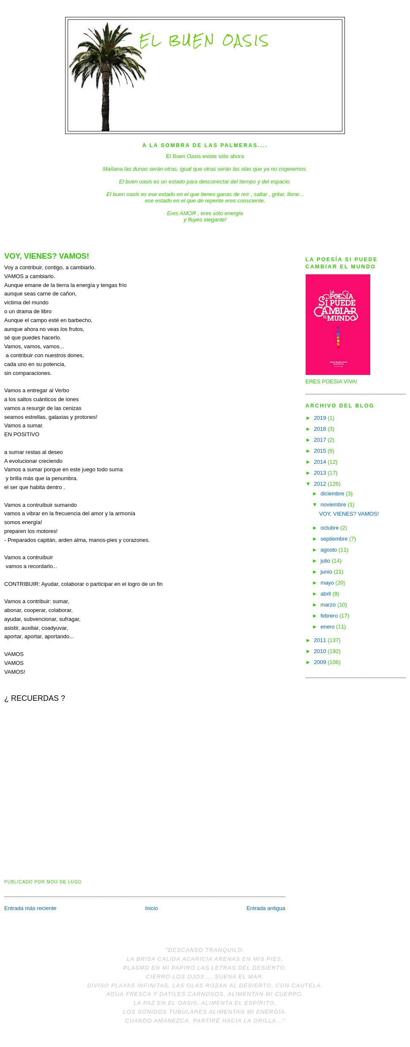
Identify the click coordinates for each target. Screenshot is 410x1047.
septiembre (334, 539)
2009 (321, 662)
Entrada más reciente (30, 908)
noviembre (333, 504)
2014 (321, 462)
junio (326, 572)
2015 (321, 451)
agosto (329, 550)
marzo (328, 604)
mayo (327, 583)
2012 (321, 484)
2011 (321, 640)
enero (328, 626)
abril (326, 593)
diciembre (333, 493)
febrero (329, 615)
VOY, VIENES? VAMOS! (46, 256)
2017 (321, 440)
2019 (321, 418)
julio (326, 561)
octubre (330, 528)
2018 (321, 429)
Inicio (151, 908)
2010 (321, 651)
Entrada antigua (265, 908)
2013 (321, 473)
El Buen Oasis (204, 40)
